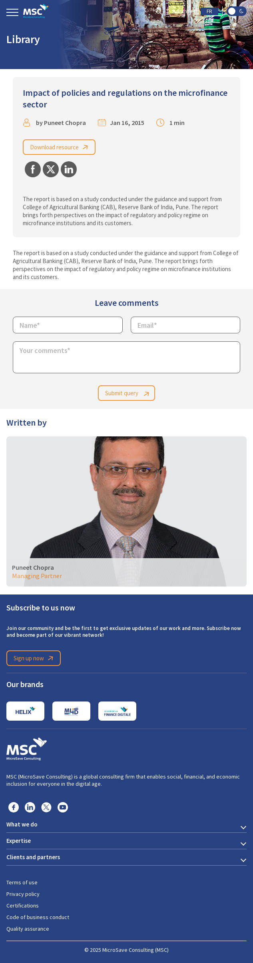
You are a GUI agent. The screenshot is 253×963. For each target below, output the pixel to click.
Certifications (22, 905)
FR (209, 11)
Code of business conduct (37, 917)
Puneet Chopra (65, 123)
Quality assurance (27, 928)
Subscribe (182, 11)
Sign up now (35, 658)
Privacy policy (23, 894)
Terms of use (22, 882)
